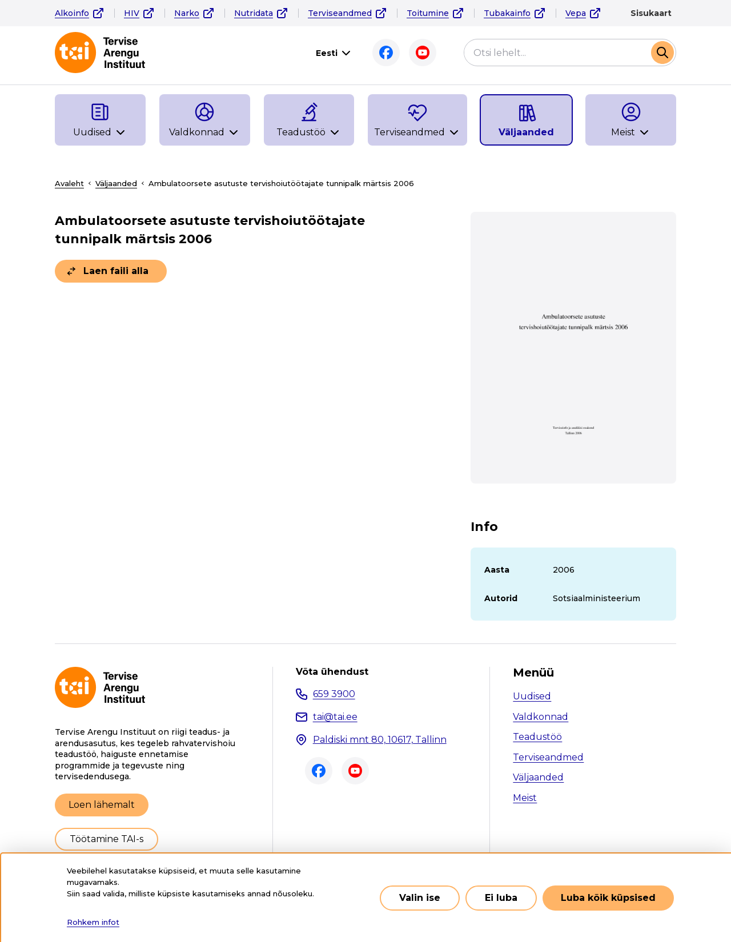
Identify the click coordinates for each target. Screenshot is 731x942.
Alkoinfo (72, 13)
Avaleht (69, 183)
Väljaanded (116, 183)
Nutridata (253, 13)
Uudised (532, 696)
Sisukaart (651, 13)
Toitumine (428, 13)
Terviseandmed (340, 13)
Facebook (386, 52)
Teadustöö (537, 736)
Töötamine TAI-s (106, 839)
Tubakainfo (507, 13)
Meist (525, 797)
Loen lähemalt (102, 804)
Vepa (575, 13)
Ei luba (501, 903)
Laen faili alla (115, 270)
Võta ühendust (332, 672)
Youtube (422, 52)
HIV (131, 13)
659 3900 (334, 694)
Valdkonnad (540, 716)
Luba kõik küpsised (608, 903)
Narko (186, 13)
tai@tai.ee (335, 716)
